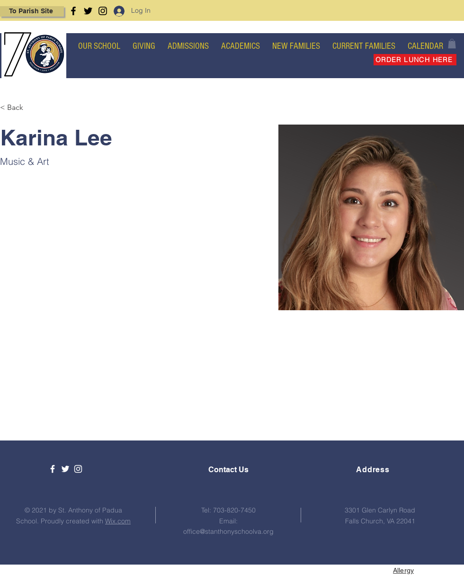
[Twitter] (88, 11)
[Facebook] (73, 11)
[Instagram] (102, 11)
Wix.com (118, 521)
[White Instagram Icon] (78, 469)
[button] (452, 43)
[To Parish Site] (32, 11)
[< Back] (18, 108)
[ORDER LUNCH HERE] (415, 59)
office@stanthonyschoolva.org (228, 531)
